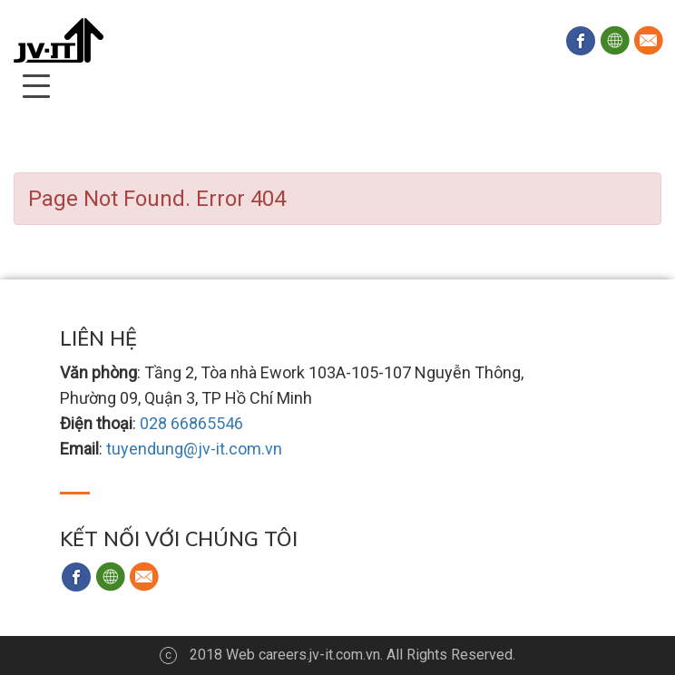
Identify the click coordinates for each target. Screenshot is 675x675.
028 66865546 (191, 423)
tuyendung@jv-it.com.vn (194, 448)
